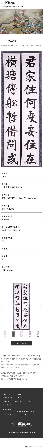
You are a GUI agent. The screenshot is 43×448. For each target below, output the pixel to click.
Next (41, 310)
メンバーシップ (22, 410)
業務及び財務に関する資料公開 (13, 417)
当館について (7, 410)
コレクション (25, 402)
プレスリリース (7, 399)
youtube (6, 424)
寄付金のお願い (8, 414)
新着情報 (21, 399)
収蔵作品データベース (10, 421)
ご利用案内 (6, 406)
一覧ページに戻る (21, 347)
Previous (2, 310)
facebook (27, 421)
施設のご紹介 (21, 406)
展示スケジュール (8, 402)
